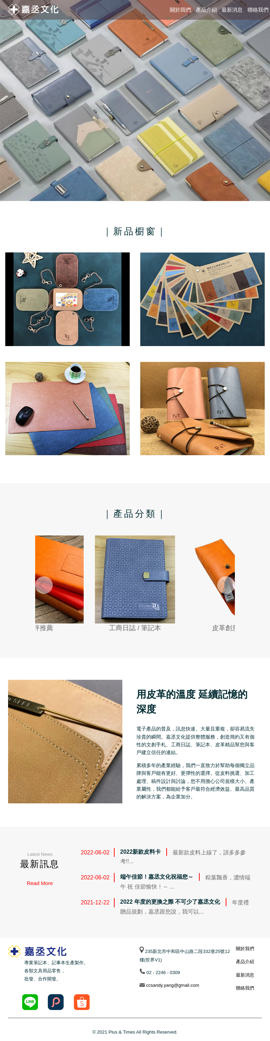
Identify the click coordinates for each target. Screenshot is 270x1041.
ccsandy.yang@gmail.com (172, 985)
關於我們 (180, 10)
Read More (40, 883)
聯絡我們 (258, 10)
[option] (135, 100)
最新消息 (232, 10)
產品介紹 (206, 10)
